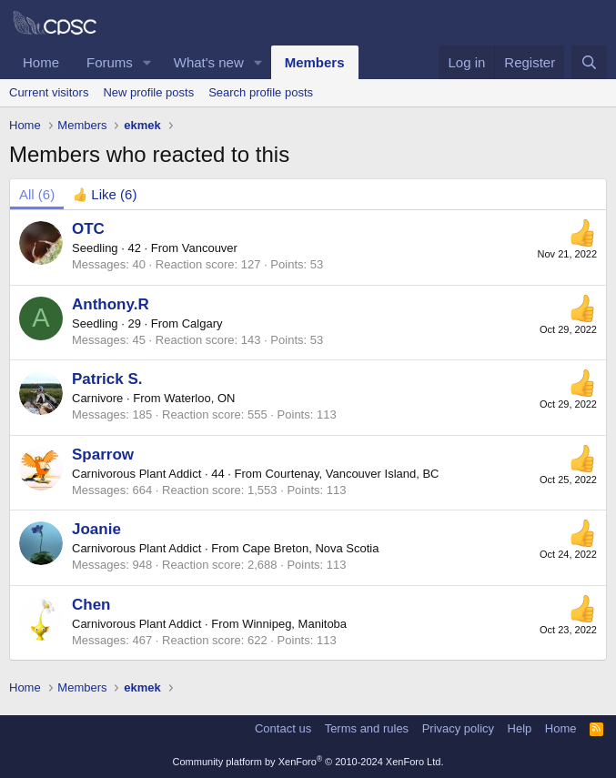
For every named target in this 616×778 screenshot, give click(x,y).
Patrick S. (107, 379)
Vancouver (209, 248)
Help (520, 728)
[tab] (105, 194)
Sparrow (103, 454)
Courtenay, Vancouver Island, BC (352, 473)
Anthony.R (110, 304)
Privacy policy (458, 728)
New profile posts (148, 92)
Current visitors (48, 92)
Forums (109, 62)
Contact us (283, 728)
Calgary (202, 323)
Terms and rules (367, 728)
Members (315, 62)
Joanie (96, 529)
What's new (209, 62)
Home (41, 62)
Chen (91, 604)
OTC (88, 228)
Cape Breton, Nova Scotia (310, 548)
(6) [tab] (37, 194)
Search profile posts (260, 92)
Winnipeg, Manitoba (294, 624)
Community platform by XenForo (308, 761)
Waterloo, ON (199, 398)
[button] (147, 62)
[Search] (589, 62)
